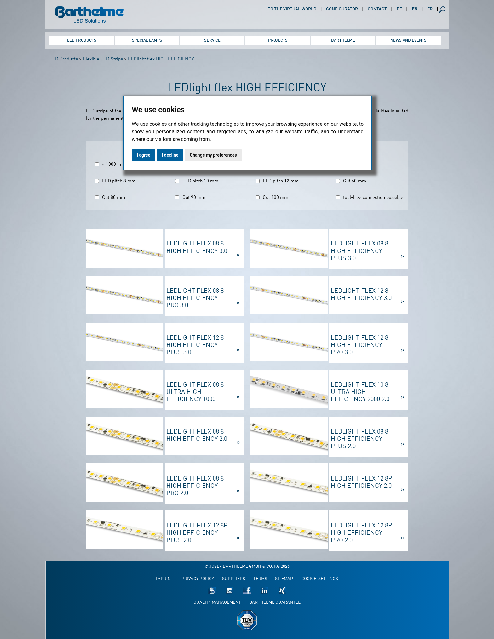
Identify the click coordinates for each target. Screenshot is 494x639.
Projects (278, 40)
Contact (377, 9)
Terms (260, 579)
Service (212, 40)
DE (399, 9)
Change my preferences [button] (213, 155)
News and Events (408, 40)
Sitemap (284, 579)
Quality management (217, 603)
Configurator (342, 9)
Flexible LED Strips (103, 59)
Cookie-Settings (319, 579)
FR (430, 9)
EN (414, 9)
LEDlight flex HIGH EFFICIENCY (161, 59)
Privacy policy (197, 579)
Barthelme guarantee (275, 603)
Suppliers (233, 579)
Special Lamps (147, 40)
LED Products (81, 40)
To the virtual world (292, 9)
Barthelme (343, 40)
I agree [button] (143, 155)
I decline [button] (170, 155)
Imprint (164, 579)
